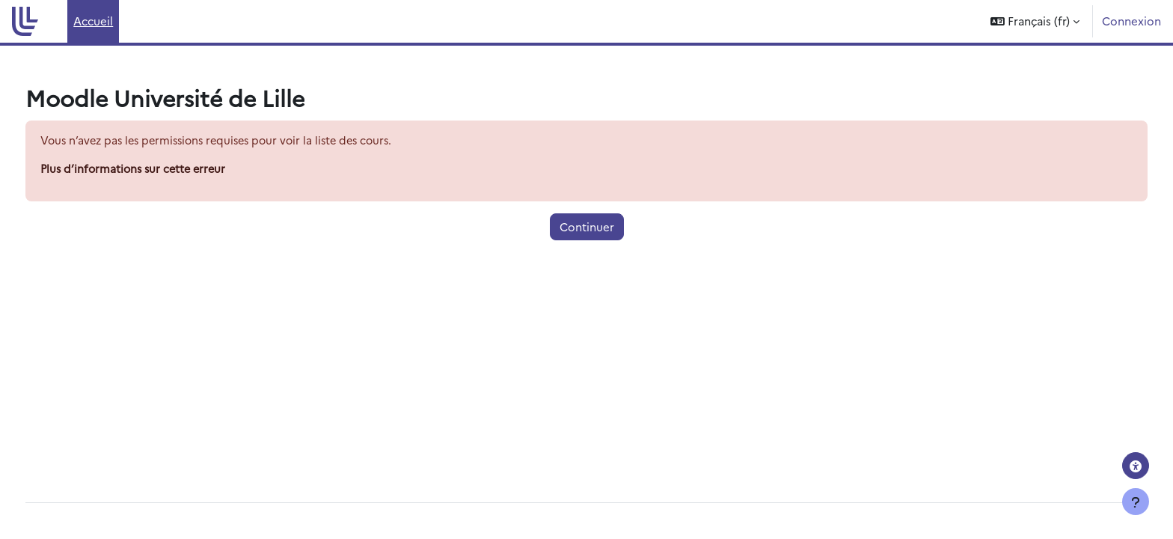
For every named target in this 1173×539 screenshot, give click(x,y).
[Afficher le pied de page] (1135, 501)
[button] (1035, 21)
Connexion (1131, 20)
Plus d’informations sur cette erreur (164, 169)
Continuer (587, 227)
